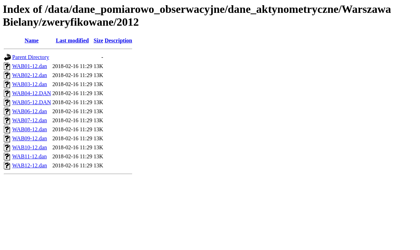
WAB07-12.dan (29, 120)
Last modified (72, 40)
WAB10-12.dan (29, 147)
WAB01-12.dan (29, 66)
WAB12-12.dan (29, 165)
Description (118, 40)
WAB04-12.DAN (31, 93)
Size (98, 40)
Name (32, 40)
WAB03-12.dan (29, 84)
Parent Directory (30, 57)
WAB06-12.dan (29, 111)
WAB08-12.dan (29, 129)
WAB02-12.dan (29, 75)
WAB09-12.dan (29, 138)
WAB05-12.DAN (31, 102)
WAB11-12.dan (29, 156)
